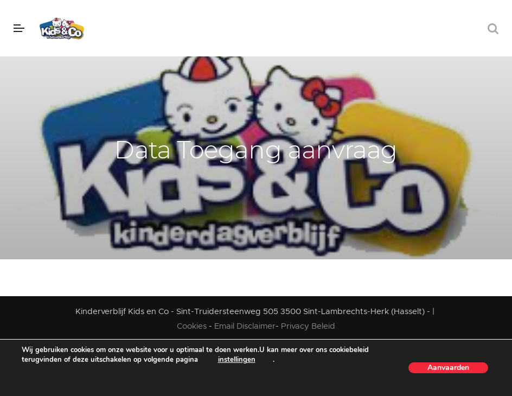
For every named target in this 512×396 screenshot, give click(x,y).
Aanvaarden (448, 367)
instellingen (236, 360)
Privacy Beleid (308, 326)
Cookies (193, 326)
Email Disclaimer (245, 326)
